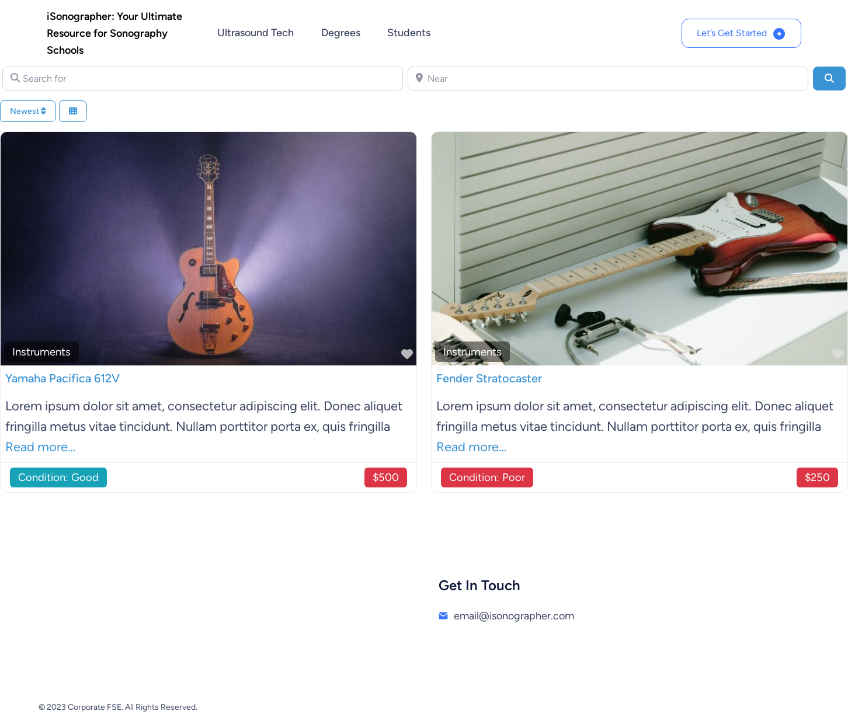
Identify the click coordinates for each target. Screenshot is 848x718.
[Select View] (73, 111)
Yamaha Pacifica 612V (62, 378)
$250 (817, 477)
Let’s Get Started (732, 33)
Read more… (40, 447)
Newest (28, 111)
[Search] (829, 78)
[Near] (608, 78)
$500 (386, 477)
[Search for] (202, 78)
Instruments (41, 351)
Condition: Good (58, 477)
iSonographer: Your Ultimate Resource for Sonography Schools (114, 33)
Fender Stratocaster (489, 378)
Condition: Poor (487, 477)
